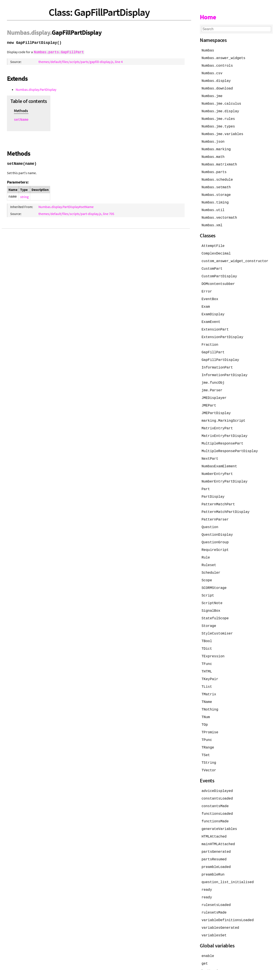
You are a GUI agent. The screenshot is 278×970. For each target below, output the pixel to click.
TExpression (213, 639)
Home (208, 17)
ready (207, 866)
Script (208, 580)
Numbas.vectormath (219, 212)
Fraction (210, 336)
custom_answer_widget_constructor (235, 255)
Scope (207, 565)
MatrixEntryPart (217, 417)
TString (209, 742)
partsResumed (214, 836)
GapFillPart (213, 344)
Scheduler (211, 558)
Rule (206, 543)
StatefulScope (215, 602)
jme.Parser (212, 380)
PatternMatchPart (218, 491)
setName (21, 119)
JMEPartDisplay (216, 403)
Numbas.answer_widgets (223, 57)
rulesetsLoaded (216, 881)
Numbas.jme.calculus (221, 102)
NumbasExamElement (219, 454)
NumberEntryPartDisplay (224, 469)
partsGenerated (216, 829)
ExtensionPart (215, 321)
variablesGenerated (220, 903)
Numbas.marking (216, 146)
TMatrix (209, 676)
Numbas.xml (212, 220)
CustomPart (212, 262)
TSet (206, 735)
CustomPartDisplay (219, 270)
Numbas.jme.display (220, 109)
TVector (209, 750)
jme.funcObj (213, 373)
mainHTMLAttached (218, 822)
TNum (206, 698)
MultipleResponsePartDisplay (230, 440)
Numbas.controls (217, 65)
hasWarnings (213, 946)
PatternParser (215, 506)
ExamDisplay (213, 307)
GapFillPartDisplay (220, 351)
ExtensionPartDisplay (222, 329)
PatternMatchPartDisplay (226, 499)
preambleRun (213, 851)
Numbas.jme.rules (218, 116)
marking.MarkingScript (223, 410)
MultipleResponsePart (222, 432)
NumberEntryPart (217, 462)
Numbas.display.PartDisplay (36, 89)
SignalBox (211, 595)
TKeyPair (210, 661)
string (24, 196)
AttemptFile (213, 240)
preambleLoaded (216, 844)
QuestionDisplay (217, 521)
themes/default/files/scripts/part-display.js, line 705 (76, 213)
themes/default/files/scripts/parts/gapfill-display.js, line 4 (80, 61)
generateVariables (219, 807)
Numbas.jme (212, 94)
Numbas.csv (212, 72)
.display (39, 32)
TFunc (207, 646)
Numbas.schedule (217, 176)
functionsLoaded (217, 792)
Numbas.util (213, 205)
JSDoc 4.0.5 (47, 964)
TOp (205, 705)
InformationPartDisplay (224, 366)
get (205, 938)
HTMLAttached (214, 814)
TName (207, 683)
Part (206, 476)
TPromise (210, 713)
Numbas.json (213, 139)
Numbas (18, 32)
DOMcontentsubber (218, 277)
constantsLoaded (217, 777)
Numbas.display (216, 80)
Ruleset (209, 550)
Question (210, 513)
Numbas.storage (216, 190)
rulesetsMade (214, 888)
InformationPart (217, 358)
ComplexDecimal (216, 248)
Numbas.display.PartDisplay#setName (66, 206)
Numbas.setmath (216, 183)
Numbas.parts (214, 168)
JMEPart (209, 395)
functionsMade (215, 800)
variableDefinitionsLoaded (228, 896)
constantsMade (215, 785)
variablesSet (214, 910)
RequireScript (215, 536)
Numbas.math (213, 153)
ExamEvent (211, 314)
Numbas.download (217, 87)
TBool (207, 624)
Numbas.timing (215, 198)
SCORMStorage (214, 572)
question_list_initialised (228, 859)
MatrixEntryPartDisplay (224, 425)
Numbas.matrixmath (219, 161)
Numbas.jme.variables (222, 131)
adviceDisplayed (217, 770)
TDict (207, 632)
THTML (207, 654)
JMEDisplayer (214, 388)
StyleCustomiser (217, 617)
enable (208, 931)
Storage (209, 609)
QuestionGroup (215, 528)
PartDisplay (213, 484)
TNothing (210, 691)
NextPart (210, 447)
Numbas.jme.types (218, 124)
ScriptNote (212, 587)
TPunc (207, 720)
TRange (208, 727)
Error (207, 285)
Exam (206, 299)
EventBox (210, 292)
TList (207, 668)
